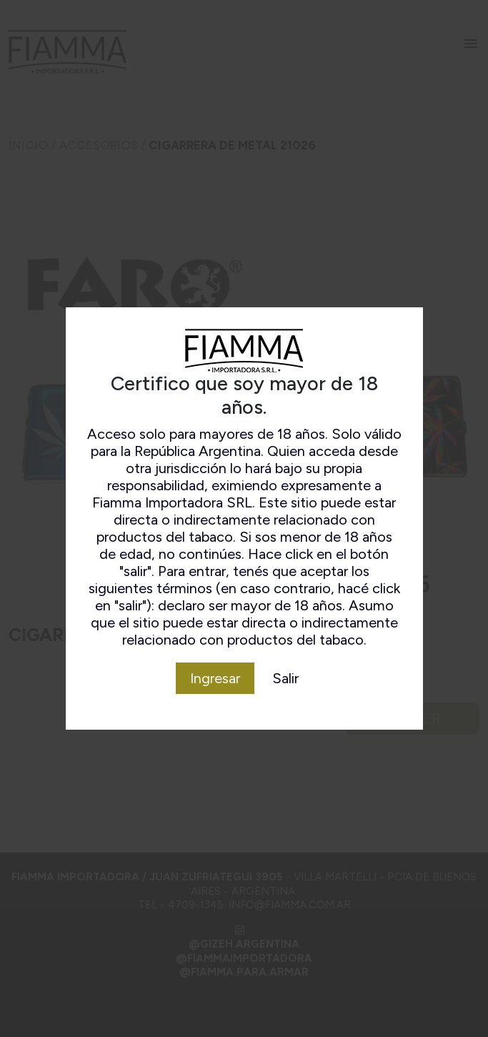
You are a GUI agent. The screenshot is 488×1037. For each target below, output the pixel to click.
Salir (285, 678)
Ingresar (215, 678)
